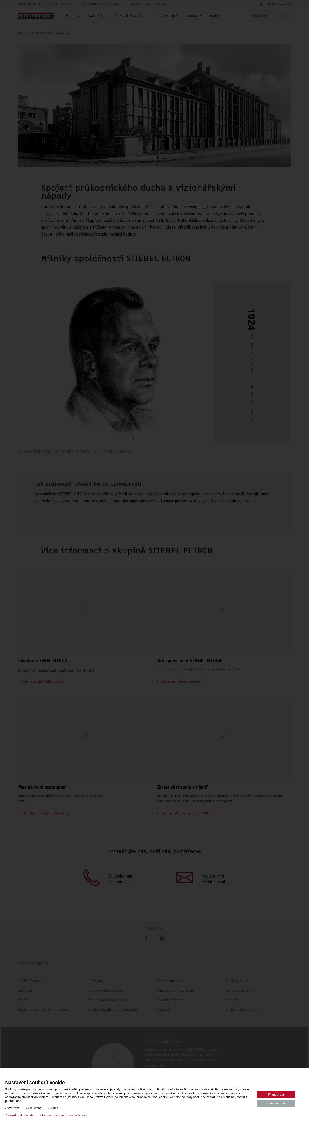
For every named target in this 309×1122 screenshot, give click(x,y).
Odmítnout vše (276, 1103)
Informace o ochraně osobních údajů (64, 1115)
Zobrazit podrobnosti (19, 1115)
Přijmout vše (276, 1094)
